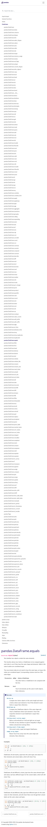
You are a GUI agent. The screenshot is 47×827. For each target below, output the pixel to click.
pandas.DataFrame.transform (12, 211)
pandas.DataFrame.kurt (10, 264)
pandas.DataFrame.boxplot (11, 551)
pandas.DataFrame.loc (10, 85)
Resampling (5, 632)
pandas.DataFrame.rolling (10, 216)
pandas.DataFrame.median (11, 277)
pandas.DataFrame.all (9, 227)
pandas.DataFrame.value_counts (12, 316)
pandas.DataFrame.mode (10, 282)
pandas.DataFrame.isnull (10, 406)
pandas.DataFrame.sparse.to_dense (13, 564)
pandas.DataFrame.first (10, 345)
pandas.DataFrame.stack (10, 443)
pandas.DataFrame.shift (10, 487)
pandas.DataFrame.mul (10, 137)
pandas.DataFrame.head (10, 77)
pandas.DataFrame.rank (10, 295)
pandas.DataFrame (9, 27)
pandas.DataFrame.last (10, 356)
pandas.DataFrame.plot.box (11, 530)
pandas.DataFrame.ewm (10, 222)
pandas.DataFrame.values (11, 43)
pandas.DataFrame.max (10, 272)
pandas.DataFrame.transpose (11, 464)
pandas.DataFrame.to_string (11, 609)
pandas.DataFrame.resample (11, 501)
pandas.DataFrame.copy (10, 72)
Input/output (5, 16)
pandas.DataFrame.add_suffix (12, 322)
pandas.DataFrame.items (10, 95)
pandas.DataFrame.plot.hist (11, 537)
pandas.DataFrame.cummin (11, 248)
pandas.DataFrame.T (9, 461)
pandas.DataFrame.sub (10, 135)
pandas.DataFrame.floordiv (11, 145)
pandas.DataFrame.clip (10, 232)
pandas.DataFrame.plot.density (12, 532)
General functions (7, 19)
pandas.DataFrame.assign (10, 469)
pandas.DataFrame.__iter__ (11, 93)
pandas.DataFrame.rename (11, 364)
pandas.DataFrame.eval (10, 261)
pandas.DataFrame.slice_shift (11, 490)
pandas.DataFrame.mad (10, 269)
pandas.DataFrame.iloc (10, 87)
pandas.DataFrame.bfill (10, 390)
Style (3, 635)
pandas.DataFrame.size (10, 51)
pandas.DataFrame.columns (11, 32)
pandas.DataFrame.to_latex (11, 598)
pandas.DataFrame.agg (10, 206)
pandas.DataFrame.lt (9, 177)
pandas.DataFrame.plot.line (11, 543)
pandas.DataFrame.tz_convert (12, 508)
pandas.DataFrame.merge (11, 477)
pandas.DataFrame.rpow (10, 174)
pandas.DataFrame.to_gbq (11, 603)
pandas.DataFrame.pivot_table (12, 424)
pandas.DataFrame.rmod (10, 172)
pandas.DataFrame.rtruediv (11, 166)
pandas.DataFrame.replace (11, 416)
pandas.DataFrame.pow (10, 151)
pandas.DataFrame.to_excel (11, 587)
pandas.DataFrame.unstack (11, 445)
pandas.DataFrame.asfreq (11, 482)
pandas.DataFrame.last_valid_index (13, 498)
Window (4, 627)
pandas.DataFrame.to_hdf (11, 580)
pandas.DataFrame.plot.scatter (12, 548)
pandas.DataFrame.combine (11, 193)
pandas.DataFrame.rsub (10, 159)
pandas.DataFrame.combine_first (12, 195)
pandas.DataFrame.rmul (10, 161)
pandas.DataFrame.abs (10, 224)
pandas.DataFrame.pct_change (12, 285)
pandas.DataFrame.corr (10, 235)
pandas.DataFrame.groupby (11, 214)
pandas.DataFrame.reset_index (12, 369)
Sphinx (11, 824)
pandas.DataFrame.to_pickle (11, 574)
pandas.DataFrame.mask (10, 127)
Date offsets (5, 625)
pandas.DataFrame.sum (10, 306)
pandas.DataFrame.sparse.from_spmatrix (15, 558)
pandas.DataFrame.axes (10, 45)
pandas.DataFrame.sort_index (12, 432)
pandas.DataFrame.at (9, 80)
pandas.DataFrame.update (11, 480)
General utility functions (8, 640)
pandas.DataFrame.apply (10, 198)
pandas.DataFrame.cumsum (11, 253)
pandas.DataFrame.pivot (10, 422)
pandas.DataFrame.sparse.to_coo (13, 561)
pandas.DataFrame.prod (10, 287)
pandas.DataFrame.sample (11, 372)
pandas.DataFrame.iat (10, 82)
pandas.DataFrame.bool (10, 74)
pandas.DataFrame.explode (11, 453)
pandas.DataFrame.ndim (10, 48)
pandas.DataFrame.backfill (11, 387)
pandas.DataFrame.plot (10, 519)
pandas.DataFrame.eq (10, 190)
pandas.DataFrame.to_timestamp (13, 506)
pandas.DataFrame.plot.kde (11, 540)
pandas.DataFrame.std (10, 308)
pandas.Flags (7, 514)
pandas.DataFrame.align (10, 324)
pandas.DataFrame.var (10, 311)
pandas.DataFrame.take (10, 382)
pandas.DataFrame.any (10, 230)
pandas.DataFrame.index (10, 30)
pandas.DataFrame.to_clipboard (12, 611)
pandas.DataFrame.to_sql (10, 582)
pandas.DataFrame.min (10, 280)
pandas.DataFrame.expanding (12, 219)
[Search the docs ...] (23, 10)
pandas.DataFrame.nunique (11, 314)
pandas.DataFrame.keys (10, 101)
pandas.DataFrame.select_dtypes (12, 40)
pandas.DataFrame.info (10, 37)
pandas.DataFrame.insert (10, 90)
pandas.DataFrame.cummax (11, 245)
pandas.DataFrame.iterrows (11, 103)
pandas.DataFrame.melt (10, 451)
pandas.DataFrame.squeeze (11, 456)
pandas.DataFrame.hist (10, 553)
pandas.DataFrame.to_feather (12, 595)
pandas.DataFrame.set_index (11, 377)
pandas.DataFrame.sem (10, 301)
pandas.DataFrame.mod (10, 148)
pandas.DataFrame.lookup (11, 109)
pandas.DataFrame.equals (11, 340)
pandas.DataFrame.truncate (11, 385)
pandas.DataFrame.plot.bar (11, 524)
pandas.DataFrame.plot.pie (11, 545)
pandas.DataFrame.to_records (12, 606)
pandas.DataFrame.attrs (10, 516)
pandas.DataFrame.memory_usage (13, 56)
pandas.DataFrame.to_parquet (12, 572)
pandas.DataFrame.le (9, 182)
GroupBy (4, 630)
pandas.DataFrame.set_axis (11, 374)
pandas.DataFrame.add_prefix (12, 319)
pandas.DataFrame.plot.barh (11, 527)
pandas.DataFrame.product (11, 290)
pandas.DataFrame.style (10, 616)
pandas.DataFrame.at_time (11, 327)
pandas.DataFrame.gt (9, 180)
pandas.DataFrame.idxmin (11, 353)
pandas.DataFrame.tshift (10, 493)
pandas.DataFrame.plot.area (11, 522)
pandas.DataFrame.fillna (10, 398)
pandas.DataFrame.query (10, 130)
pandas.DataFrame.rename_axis (12, 366)
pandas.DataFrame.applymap (11, 201)
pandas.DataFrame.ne (10, 187)
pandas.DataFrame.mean (10, 274)
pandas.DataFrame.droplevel (11, 419)
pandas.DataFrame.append (11, 466)
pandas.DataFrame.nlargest (11, 435)
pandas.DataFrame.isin (10, 122)
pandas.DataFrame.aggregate (11, 209)
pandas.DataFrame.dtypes (11, 35)
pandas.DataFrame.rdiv (10, 164)
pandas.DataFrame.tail (10, 114)
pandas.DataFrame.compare (11, 472)
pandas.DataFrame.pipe (10, 203)
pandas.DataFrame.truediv (11, 143)
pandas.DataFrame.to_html (11, 593)
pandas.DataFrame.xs (9, 116)
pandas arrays (5, 619)
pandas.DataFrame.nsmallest (11, 437)
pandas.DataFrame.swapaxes (11, 448)
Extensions (5, 643)
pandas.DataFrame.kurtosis (11, 266)
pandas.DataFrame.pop (10, 111)
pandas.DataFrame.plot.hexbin (12, 535)
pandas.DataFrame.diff (10, 259)
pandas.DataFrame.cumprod (11, 251)
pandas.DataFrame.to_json (11, 590)
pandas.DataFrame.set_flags (11, 61)
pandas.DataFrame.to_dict (11, 585)
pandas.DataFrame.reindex (11, 359)
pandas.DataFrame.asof (10, 485)
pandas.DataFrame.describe (11, 256)
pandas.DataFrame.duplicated (12, 337)
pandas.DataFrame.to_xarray (11, 459)
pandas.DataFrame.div (10, 140)
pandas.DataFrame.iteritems (11, 98)
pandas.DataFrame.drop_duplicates (13, 335)
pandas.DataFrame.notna (10, 408)
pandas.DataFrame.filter (10, 343)
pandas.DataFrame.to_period (11, 503)
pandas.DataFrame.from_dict (11, 566)
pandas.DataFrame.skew (10, 303)
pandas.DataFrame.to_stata (11, 601)
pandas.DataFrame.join (10, 474)
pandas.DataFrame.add (10, 132)
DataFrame (5, 24)
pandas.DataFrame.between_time (13, 330)
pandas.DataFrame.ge (9, 185)
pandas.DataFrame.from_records (12, 569)
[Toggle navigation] (43, 2)
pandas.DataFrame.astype (11, 64)
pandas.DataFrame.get (10, 119)
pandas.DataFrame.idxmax (11, 351)
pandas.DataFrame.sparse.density (13, 556)
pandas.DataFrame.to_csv (11, 577)
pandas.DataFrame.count (10, 240)
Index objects (5, 622)
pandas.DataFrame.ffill (10, 395)
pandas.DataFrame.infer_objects (12, 69)
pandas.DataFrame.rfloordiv (11, 169)
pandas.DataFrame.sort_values (12, 430)
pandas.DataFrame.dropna (11, 393)
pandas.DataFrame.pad (10, 414)
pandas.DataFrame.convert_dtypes (13, 66)
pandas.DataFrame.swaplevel (11, 440)
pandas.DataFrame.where (11, 124)
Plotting (4, 638)
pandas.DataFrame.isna (10, 403)
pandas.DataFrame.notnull (11, 411)
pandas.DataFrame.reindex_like (12, 361)
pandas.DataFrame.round (10, 298)
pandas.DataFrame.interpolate (12, 401)
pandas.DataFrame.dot (10, 153)
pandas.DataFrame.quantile (11, 293)
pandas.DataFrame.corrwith (11, 238)
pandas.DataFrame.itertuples (11, 106)
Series (3, 21)
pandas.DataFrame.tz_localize (12, 511)
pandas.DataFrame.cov (10, 243)
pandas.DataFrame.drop (10, 332)
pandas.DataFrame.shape (10, 53)
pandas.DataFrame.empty (11, 59)
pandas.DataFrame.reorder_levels (13, 427)
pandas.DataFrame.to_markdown (13, 614)
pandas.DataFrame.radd (10, 156)
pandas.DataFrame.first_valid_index (13, 495)
